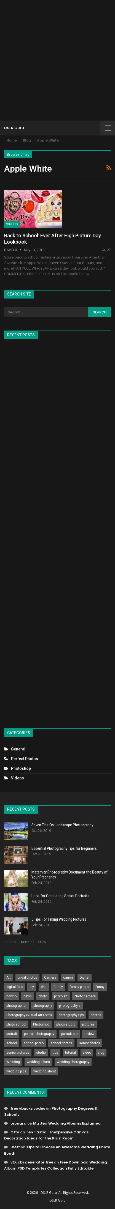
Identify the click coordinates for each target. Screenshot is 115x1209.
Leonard (18, 1123)
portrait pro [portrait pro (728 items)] (69, 1034)
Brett (15, 1147)
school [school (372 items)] (11, 1043)
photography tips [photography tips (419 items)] (71, 1015)
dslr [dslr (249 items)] (44, 987)
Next (26, 942)
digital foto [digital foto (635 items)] (14, 987)
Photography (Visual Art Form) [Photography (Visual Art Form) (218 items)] (29, 1015)
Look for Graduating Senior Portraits (60, 895)
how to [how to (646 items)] (11, 996)
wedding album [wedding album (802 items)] (38, 1062)
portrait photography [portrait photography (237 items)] (39, 1034)
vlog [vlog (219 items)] (101, 1052)
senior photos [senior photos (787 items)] (89, 1043)
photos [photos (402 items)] (96, 1015)
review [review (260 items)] (89, 1034)
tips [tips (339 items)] (55, 1052)
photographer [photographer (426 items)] (16, 1006)
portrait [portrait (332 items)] (11, 1034)
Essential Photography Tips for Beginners (64, 848)
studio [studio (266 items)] (41, 1052)
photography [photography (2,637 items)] (42, 1006)
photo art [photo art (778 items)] (61, 996)
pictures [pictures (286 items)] (88, 1024)
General (18, 749)
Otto (14, 1132)
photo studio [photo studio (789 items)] (65, 1024)
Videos (12, 224)
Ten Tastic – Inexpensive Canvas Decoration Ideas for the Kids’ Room (46, 1135)
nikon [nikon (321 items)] (27, 996)
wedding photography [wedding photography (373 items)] (73, 1062)
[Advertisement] (57, 60)
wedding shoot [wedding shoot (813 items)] (44, 1071)
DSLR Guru (14, 128)
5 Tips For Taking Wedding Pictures (58, 919)
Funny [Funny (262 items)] (100, 987)
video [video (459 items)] (87, 1052)
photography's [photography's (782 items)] (70, 1006)
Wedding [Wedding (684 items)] (13, 1062)
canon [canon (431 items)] (68, 977)
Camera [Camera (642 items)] (50, 977)
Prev (11, 942)
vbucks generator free (31, 1162)
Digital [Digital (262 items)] (84, 977)
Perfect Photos (24, 759)
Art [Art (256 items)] (8, 977)
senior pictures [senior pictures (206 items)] (17, 1052)
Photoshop (21, 768)
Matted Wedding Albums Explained (67, 1123)
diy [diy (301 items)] (32, 987)
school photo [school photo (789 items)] (34, 1043)
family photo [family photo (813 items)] (79, 987)
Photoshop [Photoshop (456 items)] (41, 1024)
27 (106, 249)
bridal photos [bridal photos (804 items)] (27, 977)
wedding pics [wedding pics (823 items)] (16, 1071)
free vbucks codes (27, 1108)
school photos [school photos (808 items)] (61, 1043)
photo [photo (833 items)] (43, 996)
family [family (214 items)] (58, 987)
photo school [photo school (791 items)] (16, 1024)
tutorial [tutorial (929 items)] (70, 1052)
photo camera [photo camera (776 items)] (85, 996)
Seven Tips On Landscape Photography (62, 824)
